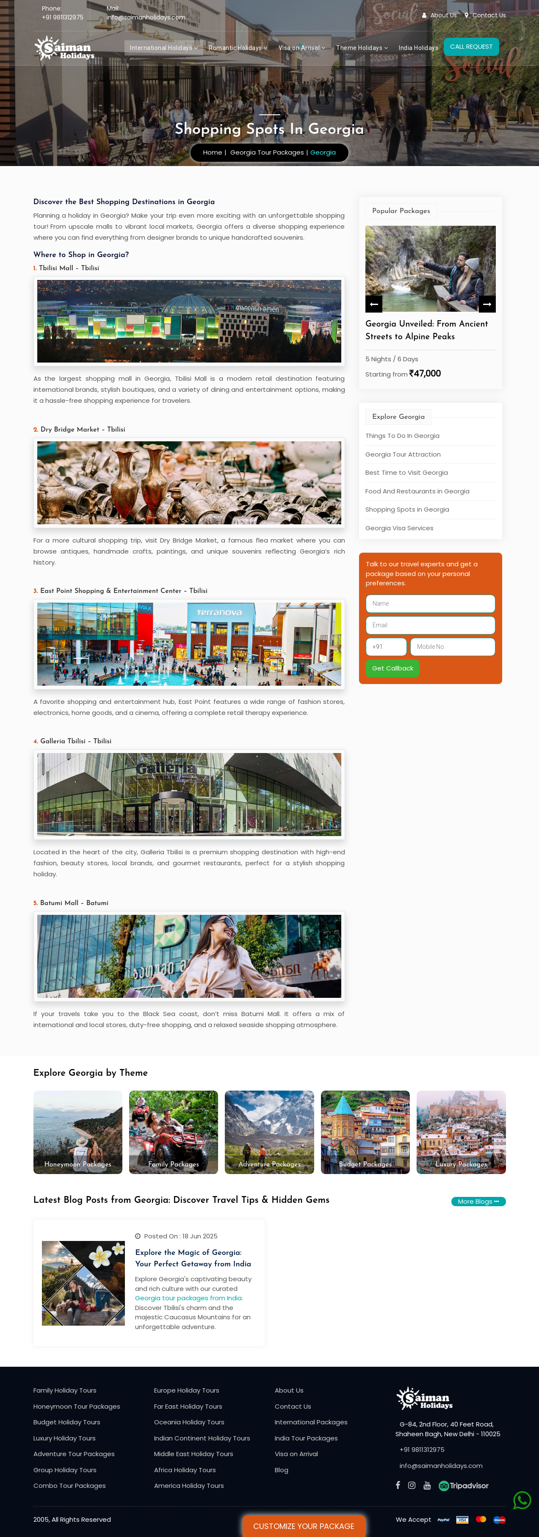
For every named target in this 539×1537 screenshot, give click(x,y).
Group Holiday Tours (65, 1469)
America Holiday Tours (189, 1485)
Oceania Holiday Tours (189, 1422)
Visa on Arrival (302, 47)
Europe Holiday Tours (186, 1390)
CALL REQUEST (471, 46)
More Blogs (478, 1201)
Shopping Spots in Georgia (407, 509)
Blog (281, 1469)
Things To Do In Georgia (402, 435)
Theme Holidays (362, 47)
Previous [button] (373, 304)
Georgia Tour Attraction (403, 453)
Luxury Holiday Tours (64, 1438)
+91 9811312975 (62, 17)
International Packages (311, 1422)
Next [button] (487, 304)
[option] (430, 303)
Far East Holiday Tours (188, 1406)
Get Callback (392, 667)
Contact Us (485, 15)
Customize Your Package (303, 1526)
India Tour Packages (306, 1438)
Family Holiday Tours (65, 1390)
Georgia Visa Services (399, 527)
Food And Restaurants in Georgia (417, 490)
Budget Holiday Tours (66, 1422)
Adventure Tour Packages (74, 1453)
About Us (439, 15)
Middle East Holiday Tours (193, 1453)
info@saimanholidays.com (146, 17)
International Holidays (164, 47)
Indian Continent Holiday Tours (202, 1438)
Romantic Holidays (238, 47)
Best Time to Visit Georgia (406, 472)
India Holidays (418, 47)
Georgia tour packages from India (188, 1297)
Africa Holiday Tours (185, 1469)
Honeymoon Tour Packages (76, 1406)
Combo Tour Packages (69, 1485)
